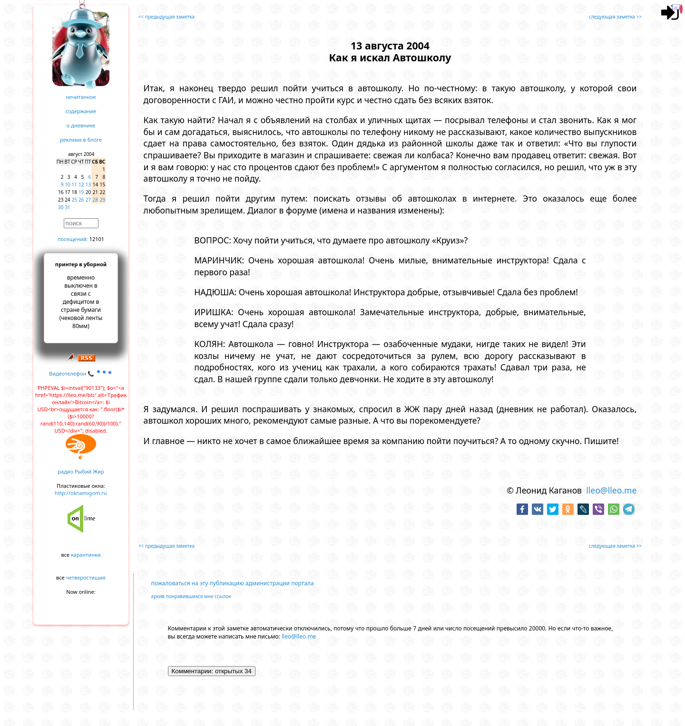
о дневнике (81, 125)
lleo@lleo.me (611, 490)
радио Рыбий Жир (81, 471)
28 (95, 199)
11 (74, 184)
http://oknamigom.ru (81, 492)
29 (102, 199)
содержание (81, 111)
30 (60, 207)
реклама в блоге (81, 139)
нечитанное (81, 96)
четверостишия (86, 577)
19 (81, 192)
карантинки (86, 554)
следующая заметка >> (615, 16)
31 (67, 207)
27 (88, 199)
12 (81, 184)
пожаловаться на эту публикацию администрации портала (232, 583)
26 (81, 199)
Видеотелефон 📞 (81, 373)
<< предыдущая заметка (166, 16)
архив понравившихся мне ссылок (191, 596)
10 (67, 184)
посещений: (73, 238)
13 (88, 184)
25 (74, 199)
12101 (96, 238)
